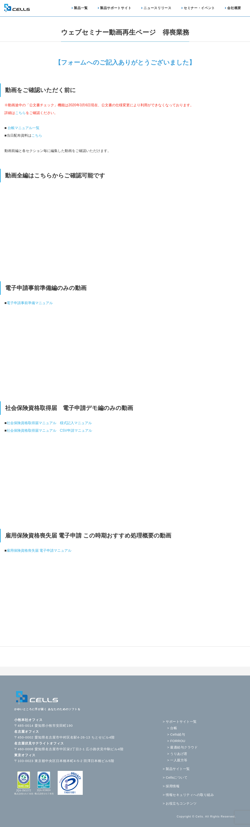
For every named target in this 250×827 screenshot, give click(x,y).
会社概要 (234, 8)
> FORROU (176, 741)
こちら (20, 113)
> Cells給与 (176, 734)
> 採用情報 (171, 786)
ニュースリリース (157, 8)
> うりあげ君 (177, 754)
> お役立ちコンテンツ (180, 803)
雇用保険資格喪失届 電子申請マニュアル (39, 550)
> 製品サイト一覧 (176, 769)
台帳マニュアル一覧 (23, 128)
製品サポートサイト (115, 8)
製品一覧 (81, 8)
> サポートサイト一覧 (180, 721)
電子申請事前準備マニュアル (30, 303)
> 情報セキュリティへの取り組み (188, 795)
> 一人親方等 (177, 760)
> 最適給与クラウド (182, 747)
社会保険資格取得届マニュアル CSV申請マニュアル (49, 430)
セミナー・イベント (199, 8)
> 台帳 (172, 728)
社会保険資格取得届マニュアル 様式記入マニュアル (49, 423)
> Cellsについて (175, 777)
